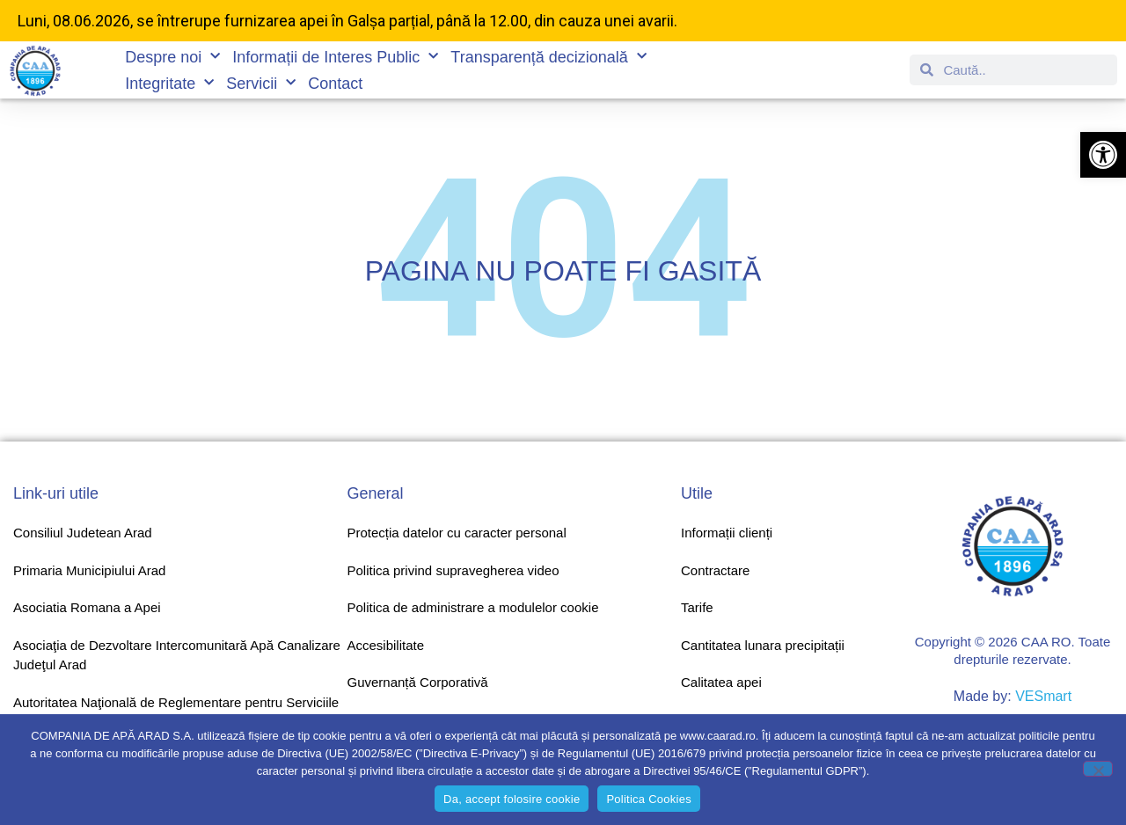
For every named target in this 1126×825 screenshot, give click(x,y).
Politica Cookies (648, 799)
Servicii (261, 83)
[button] (1103, 155)
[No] (1098, 769)
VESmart (1043, 696)
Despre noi (172, 57)
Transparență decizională (548, 57)
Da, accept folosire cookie (511, 799)
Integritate (169, 83)
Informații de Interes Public (335, 57)
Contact (335, 83)
